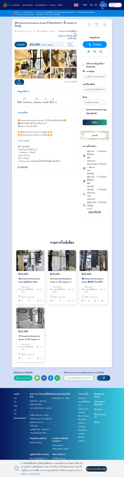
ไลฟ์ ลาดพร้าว (57, 445)
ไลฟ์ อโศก (34, 425)
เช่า (15, 401)
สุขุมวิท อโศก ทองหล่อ (39, 454)
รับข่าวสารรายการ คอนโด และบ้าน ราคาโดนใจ (84, 372)
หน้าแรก (17, 5)
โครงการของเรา (20, 418)
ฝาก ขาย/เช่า (103, 5)
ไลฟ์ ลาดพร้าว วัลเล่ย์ (60, 448)
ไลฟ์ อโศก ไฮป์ (35, 404)
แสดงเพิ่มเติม (94, 211)
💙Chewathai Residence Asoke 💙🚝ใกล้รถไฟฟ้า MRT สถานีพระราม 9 (92, 280)
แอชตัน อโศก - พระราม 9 (40, 429)
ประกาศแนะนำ (27, 5)
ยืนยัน (94, 122)
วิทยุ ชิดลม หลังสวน (38, 438)
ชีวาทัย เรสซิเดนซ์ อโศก (86, 12)
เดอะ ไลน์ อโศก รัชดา (38, 433)
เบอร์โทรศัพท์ (89, 84)
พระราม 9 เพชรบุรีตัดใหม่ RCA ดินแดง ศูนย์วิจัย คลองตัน (55, 12)
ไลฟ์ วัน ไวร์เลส (36, 442)
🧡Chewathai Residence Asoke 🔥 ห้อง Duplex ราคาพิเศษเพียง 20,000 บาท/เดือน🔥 (62, 280)
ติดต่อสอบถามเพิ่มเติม (23, 372)
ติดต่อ (60, 5)
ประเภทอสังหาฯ (41, 5)
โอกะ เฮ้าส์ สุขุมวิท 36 (38, 458)
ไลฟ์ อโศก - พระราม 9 (38, 401)
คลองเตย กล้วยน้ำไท (61, 394)
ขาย (15, 398)
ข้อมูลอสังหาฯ (23, 91)
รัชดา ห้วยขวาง (59, 454)
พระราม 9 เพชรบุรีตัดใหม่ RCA (84, 401)
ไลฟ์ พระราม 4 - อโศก (60, 398)
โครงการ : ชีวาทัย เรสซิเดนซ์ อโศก (68, 37)
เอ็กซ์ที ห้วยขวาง (58, 458)
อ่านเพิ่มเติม (22, 167)
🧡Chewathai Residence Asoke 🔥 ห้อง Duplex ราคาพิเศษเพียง (30, 338)
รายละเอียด (22, 112)
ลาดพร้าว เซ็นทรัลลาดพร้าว (81, 437)
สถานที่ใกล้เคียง (89, 146)
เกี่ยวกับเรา (98, 409)
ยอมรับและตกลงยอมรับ (94, 109)
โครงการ (53, 5)
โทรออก (94, 44)
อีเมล (85, 97)
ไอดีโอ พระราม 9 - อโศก (39, 415)
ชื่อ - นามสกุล (88, 71)
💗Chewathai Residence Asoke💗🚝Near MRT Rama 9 (29, 280)
